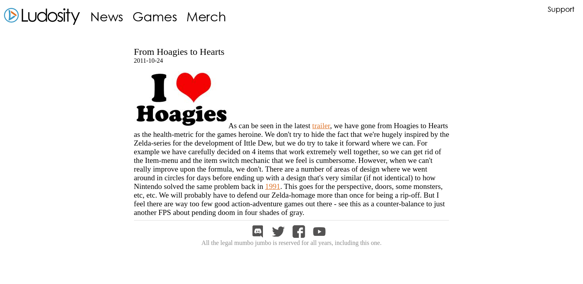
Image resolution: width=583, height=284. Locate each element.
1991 (272, 186)
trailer (321, 125)
